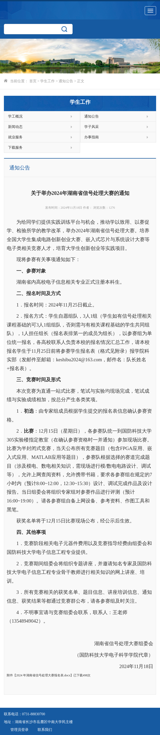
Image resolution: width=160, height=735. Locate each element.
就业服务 (40, 137)
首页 (33, 81)
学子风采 (116, 127)
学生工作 (47, 81)
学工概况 (40, 116)
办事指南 (116, 137)
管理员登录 (19, 730)
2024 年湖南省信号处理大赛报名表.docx (43, 675)
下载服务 (40, 147)
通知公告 (66, 81)
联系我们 (45, 730)
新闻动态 (40, 127)
